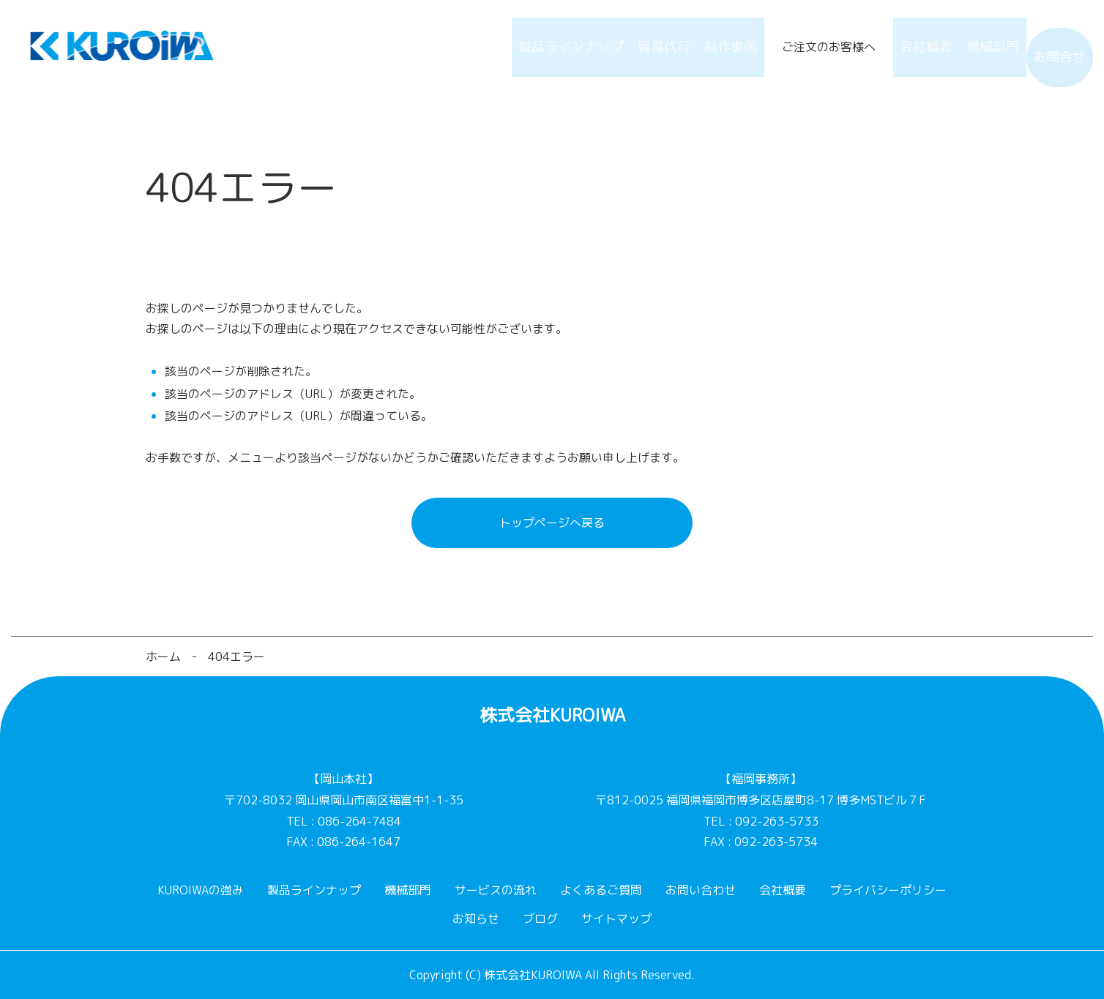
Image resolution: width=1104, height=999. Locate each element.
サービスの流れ (496, 890)
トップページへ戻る (552, 523)
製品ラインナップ (490, 47)
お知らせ (475, 918)
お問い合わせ (700, 890)
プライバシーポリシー (888, 890)
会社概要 (888, 47)
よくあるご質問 (601, 890)
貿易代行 (595, 47)
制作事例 (677, 47)
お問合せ (1052, 47)
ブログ (540, 918)
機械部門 (970, 47)
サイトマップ (616, 918)
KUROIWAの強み (200, 890)
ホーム (163, 656)
